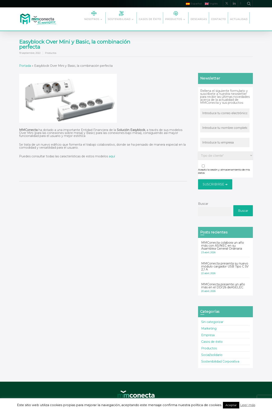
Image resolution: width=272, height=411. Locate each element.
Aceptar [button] (231, 405)
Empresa (208, 335)
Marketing (209, 328)
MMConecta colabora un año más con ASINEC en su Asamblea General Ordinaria (222, 245)
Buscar (203, 204)
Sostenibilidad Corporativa (220, 361)
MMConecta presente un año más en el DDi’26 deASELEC (223, 285)
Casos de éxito (212, 342)
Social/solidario (211, 355)
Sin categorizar (212, 322)
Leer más (247, 405)
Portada (25, 66)
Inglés (211, 3)
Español (194, 3)
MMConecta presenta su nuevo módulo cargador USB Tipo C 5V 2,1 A (225, 266)
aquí (111, 156)
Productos (50, 52)
